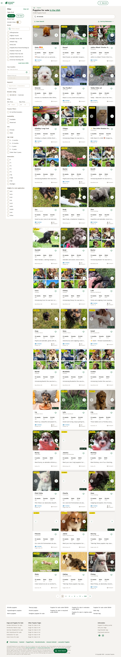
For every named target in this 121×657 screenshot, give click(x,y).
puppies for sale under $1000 (102, 607)
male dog (96, 610)
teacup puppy (33, 607)
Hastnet (21, 642)
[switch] (18, 22)
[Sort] (105, 21)
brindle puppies (12, 607)
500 (85, 596)
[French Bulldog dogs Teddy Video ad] (102, 76)
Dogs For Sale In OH (34, 630)
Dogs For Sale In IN (34, 637)
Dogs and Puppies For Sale (15, 623)
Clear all (26, 9)
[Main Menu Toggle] (1, 3)
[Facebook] (99, 635)
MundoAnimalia (40, 642)
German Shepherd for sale (15, 630)
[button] (46, 35)
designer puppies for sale (37, 613)
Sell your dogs (102, 627)
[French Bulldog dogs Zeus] (102, 481)
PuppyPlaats (30, 642)
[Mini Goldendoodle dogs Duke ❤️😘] (46, 35)
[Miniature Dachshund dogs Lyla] (74, 400)
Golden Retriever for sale (14, 625)
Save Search (39, 21)
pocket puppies (33, 610)
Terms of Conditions (30, 647)
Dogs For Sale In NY (34, 627)
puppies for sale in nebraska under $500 (80, 608)
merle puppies (11, 613)
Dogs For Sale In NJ (34, 632)
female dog (96, 613)
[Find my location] (26, 72)
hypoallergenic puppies (14, 610)
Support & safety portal (105, 625)
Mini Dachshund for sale (14, 632)
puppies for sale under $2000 (59, 607)
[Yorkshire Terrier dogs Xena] (74, 319)
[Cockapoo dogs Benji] (74, 238)
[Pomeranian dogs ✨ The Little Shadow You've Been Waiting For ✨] (102, 116)
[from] (13, 104)
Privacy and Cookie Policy (44, 647)
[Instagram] (103, 635)
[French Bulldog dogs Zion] (102, 197)
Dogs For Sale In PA (34, 625)
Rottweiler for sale (12, 634)
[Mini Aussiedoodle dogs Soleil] (102, 319)
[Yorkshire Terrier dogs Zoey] (46, 319)
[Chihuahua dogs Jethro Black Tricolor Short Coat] (102, 35)
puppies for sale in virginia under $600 (82, 613)
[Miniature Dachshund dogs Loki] (102, 278)
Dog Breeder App (103, 630)
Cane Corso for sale (13, 637)
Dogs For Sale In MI (34, 634)
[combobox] (16, 72)
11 (79, 596)
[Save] (55, 48)
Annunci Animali (51, 642)
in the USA (55, 10)
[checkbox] (8, 32)
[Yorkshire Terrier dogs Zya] (46, 197)
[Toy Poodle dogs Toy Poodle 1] (74, 76)
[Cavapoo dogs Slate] (46, 562)
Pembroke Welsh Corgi (14, 627)
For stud (19, 16)
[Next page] (90, 596)
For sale (11, 16)
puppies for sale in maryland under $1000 (59, 611)
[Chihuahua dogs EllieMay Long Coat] (46, 116)
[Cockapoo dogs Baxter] (74, 157)
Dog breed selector (103, 632)
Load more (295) (23, 63)
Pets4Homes (14, 642)
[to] (25, 104)
